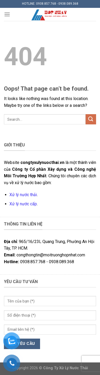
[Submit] (91, 119)
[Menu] (7, 14)
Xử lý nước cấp (23, 203)
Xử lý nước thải (23, 194)
